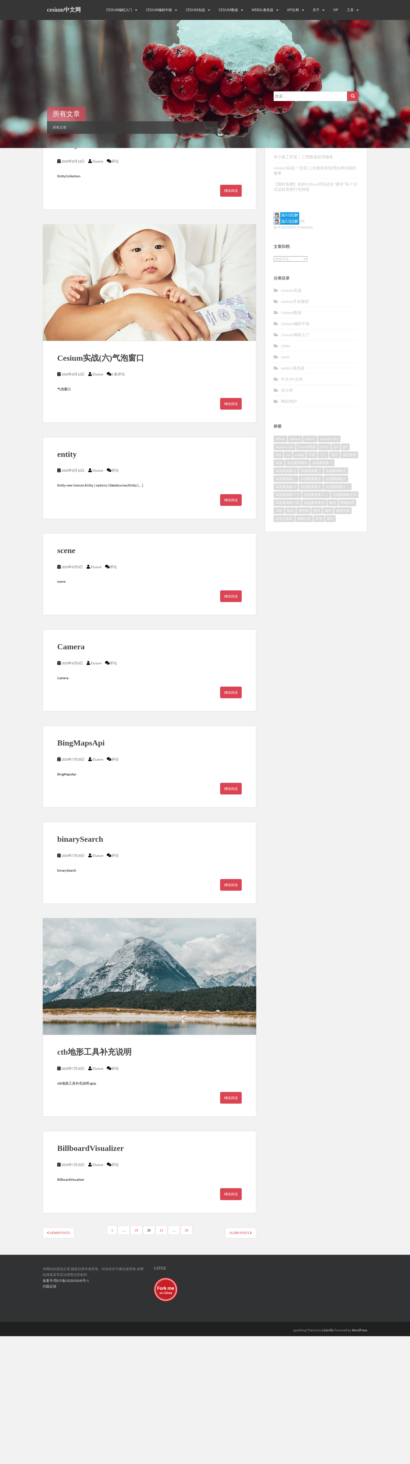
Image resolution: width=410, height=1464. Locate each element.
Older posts (240, 1360)
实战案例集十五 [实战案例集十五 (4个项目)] (344, 623)
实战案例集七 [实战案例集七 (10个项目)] (286, 599)
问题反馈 (49, 1414)
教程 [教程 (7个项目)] (332, 631)
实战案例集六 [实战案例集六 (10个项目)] (286, 615)
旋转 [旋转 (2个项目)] (290, 638)
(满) (289, 349)
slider (285, 473)
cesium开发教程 (295, 429)
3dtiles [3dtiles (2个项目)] (280, 567)
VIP (335, 9)
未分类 (287, 518)
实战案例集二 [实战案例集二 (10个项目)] (286, 607)
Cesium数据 (228, 9)
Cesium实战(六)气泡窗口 (100, 485)
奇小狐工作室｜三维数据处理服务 (303, 284)
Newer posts (58, 1360)
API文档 (293, 9)
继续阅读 (231, 222)
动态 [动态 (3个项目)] (334, 583)
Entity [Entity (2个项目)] (324, 575)
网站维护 (289, 529)
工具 (350, 9)
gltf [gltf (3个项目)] (345, 575)
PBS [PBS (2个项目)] (278, 583)
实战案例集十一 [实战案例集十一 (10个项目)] (338, 615)
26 (186, 1358)
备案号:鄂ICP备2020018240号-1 (66, 1408)
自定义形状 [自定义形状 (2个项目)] (284, 646)
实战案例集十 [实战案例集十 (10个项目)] (311, 615)
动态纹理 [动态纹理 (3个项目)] (349, 583)
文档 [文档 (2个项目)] (279, 638)
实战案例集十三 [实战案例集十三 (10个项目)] (288, 623)
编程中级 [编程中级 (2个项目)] (343, 638)
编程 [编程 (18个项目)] (328, 638)
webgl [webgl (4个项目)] (299, 583)
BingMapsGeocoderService (103, 176)
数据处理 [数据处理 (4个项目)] (347, 631)
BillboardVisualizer (90, 1276)
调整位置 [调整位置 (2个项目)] (304, 646)
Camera (71, 774)
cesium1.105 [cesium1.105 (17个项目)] (285, 575)
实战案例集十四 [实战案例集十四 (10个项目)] (288, 631)
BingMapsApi (81, 871)
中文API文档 (292, 507)
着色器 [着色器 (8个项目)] (303, 638)
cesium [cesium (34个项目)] (310, 567)
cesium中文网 (64, 10)
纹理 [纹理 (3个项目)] (316, 638)
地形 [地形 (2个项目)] (279, 591)
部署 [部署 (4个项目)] (318, 646)
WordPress (359, 1458)
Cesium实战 (195, 9)
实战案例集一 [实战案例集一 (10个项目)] (322, 591)
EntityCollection (85, 272)
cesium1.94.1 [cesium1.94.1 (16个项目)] (329, 567)
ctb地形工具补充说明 (94, 1180)
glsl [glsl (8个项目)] (335, 575)
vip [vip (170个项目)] (288, 583)
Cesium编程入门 (119, 9)
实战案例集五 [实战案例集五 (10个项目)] (311, 607)
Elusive (98, 193)
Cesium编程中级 (159, 9)
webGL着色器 (263, 9)
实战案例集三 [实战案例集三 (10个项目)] (311, 599)
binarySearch (80, 967)
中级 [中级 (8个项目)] (311, 583)
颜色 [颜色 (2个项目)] (330, 646)
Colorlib (327, 1458)
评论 (115, 193)
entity (67, 582)
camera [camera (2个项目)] (295, 567)
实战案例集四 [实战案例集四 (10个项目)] (314, 631)
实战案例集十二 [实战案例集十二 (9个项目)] (316, 623)
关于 (316, 9)
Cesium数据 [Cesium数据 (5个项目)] (307, 575)
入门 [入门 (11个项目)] (323, 583)
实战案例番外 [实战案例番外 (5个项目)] (297, 591)
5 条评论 (118, 502)
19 (136, 1358)
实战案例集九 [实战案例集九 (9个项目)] (336, 599)
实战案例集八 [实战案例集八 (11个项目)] (336, 607)
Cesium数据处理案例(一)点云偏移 (303, 273)
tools (285, 484)
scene (66, 678)
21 (161, 1358)
